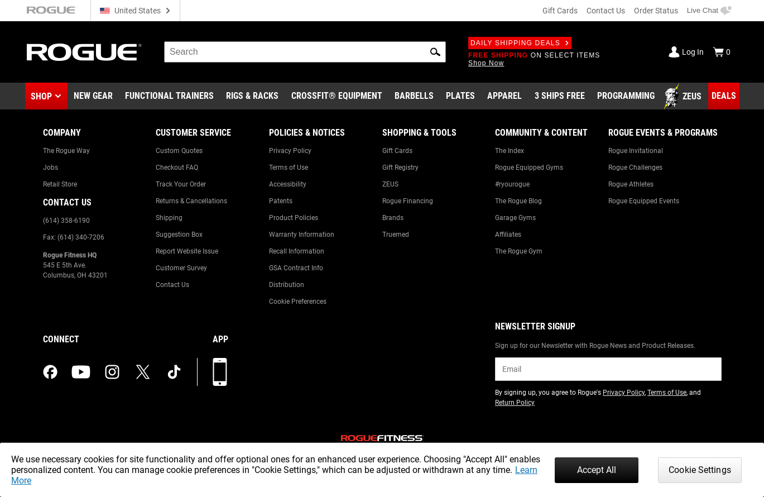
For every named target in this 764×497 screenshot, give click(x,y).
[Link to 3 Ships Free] (559, 97)
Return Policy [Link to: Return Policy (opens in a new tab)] (515, 403)
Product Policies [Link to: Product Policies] (293, 218)
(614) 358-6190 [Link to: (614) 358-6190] (66, 220)
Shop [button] (41, 96)
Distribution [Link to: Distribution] (286, 285)
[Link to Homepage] (84, 52)
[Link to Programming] (626, 97)
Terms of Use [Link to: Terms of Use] (288, 167)
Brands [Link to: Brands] (392, 218)
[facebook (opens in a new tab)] (50, 372)
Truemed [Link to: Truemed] (395, 234)
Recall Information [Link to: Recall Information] (296, 251)
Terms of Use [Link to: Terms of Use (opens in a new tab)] (666, 392)
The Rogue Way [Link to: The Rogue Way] (66, 151)
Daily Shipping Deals (519, 43)
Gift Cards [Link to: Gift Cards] (397, 151)
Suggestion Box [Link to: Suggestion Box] (179, 234)
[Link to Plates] (460, 97)
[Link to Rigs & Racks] (252, 97)
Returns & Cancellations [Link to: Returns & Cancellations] (191, 201)
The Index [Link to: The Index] (509, 151)
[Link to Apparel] (504, 97)
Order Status (656, 10)
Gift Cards (560, 10)
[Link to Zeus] (684, 97)
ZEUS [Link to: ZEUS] (390, 184)
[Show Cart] (722, 52)
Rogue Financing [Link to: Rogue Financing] (407, 201)
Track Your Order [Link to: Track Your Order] (181, 184)
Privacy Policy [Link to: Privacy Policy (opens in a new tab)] (624, 392)
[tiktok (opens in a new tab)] (174, 372)
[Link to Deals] (723, 96)
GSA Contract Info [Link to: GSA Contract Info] (296, 268)
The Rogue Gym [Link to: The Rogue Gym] (518, 251)
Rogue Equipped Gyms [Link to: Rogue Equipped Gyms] (529, 167)
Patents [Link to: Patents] (280, 201)
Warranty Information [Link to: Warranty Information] (301, 234)
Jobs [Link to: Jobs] (50, 167)
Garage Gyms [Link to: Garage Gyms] (515, 218)
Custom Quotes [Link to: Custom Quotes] (179, 151)
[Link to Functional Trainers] (169, 97)
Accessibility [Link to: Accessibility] (287, 184)
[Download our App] (220, 372)
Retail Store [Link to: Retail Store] (60, 184)
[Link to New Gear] (93, 97)
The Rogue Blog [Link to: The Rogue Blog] (518, 201)
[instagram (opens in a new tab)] (112, 372)
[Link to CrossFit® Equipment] (337, 97)
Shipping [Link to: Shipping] (169, 218)
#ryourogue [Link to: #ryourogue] (512, 184)
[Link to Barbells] (414, 97)
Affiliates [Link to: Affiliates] (508, 234)
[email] (608, 369)
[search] (305, 52)
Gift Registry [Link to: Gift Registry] (400, 167)
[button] (435, 52)
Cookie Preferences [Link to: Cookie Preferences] (297, 301)
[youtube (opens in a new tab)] (81, 372)
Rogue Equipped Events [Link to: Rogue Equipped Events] (643, 201)
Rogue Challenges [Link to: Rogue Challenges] (635, 167)
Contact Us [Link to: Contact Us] (172, 285)
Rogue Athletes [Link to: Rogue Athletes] (631, 184)
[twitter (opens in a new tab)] (143, 372)
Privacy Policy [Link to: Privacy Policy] (290, 151)
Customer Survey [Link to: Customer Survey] (181, 268)
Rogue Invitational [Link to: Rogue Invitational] (635, 151)
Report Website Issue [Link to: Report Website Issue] (187, 251)
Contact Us (606, 10)
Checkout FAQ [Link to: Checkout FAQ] (177, 167)
